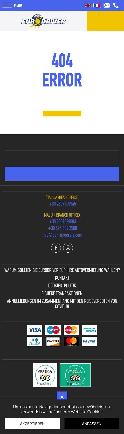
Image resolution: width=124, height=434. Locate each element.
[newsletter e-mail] (62, 157)
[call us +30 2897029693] (62, 222)
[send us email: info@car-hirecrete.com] (106, 5)
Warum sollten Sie (62, 270)
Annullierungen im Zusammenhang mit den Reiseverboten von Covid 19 (62, 304)
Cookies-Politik (62, 286)
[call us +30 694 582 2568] (62, 228)
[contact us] (105, 21)
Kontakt (62, 278)
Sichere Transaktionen (62, 294)
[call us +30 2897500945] (116, 5)
